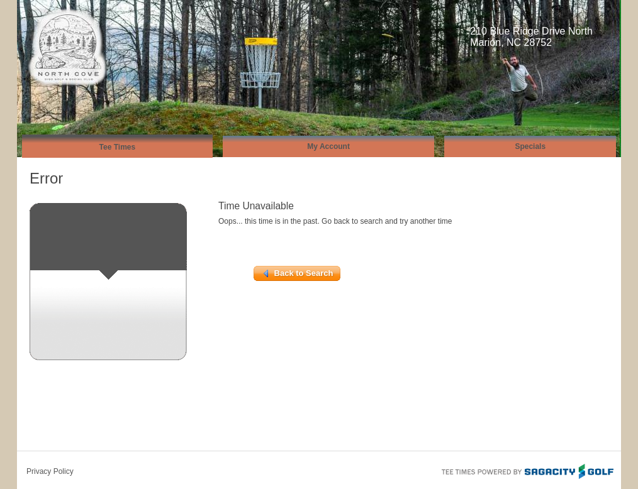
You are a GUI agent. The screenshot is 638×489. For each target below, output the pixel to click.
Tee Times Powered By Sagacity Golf (526, 470)
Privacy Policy (50, 471)
